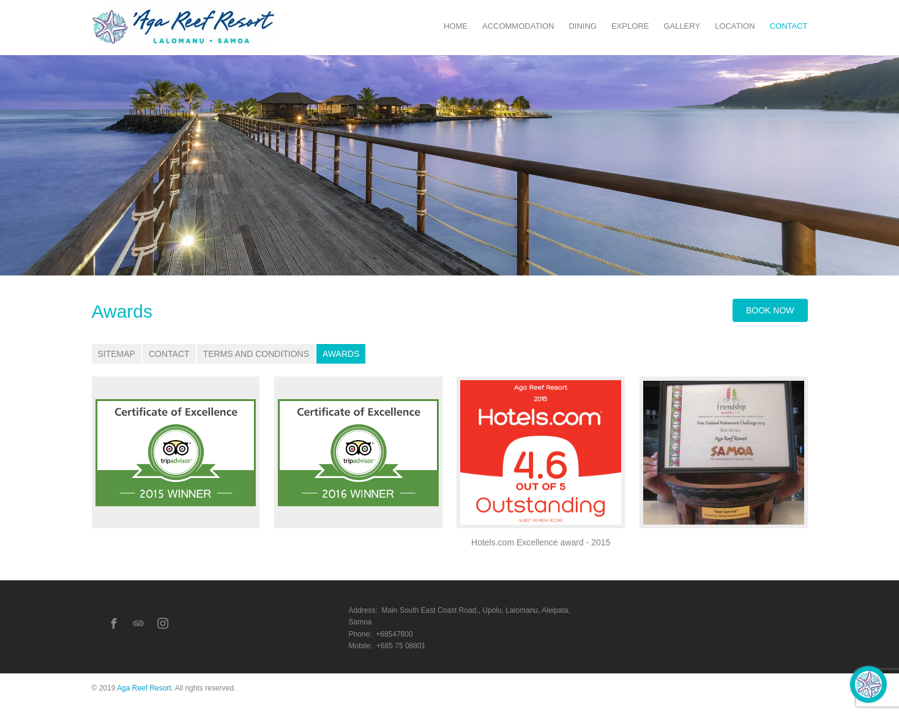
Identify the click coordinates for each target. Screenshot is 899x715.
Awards (341, 354)
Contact (169, 354)
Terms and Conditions (256, 354)
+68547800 (394, 634)
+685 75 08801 (400, 646)
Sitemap (116, 354)
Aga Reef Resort (144, 688)
